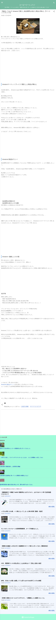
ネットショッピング (35, 406)
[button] (54, 11)
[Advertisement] (28, 67)
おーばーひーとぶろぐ (27, 5)
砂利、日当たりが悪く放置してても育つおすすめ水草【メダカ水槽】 (21, 580)
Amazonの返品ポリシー (7, 384)
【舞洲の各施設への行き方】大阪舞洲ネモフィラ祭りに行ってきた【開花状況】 (24, 546)
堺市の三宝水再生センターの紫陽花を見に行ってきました (15, 448)
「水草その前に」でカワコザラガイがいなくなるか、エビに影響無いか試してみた (21, 457)
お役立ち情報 (24, 406)
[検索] (54, 3)
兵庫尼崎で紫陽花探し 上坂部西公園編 (10, 466)
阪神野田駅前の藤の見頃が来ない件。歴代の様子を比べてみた (16, 484)
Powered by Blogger (28, 617)
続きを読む (52, 506)
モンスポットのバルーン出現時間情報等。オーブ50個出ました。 (20, 528)
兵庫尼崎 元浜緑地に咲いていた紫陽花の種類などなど (14, 475)
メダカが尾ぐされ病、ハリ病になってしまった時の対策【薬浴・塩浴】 (22, 511)
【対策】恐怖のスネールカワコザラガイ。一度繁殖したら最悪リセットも (22, 598)
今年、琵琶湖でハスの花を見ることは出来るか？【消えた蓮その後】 (21, 563)
